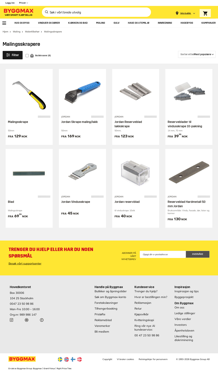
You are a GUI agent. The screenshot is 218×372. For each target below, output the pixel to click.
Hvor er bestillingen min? (150, 297)
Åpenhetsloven (184, 330)
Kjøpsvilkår (141, 314)
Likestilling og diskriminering (184, 338)
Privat (22, 2)
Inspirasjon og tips (187, 291)
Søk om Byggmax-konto (110, 297)
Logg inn (9, 2)
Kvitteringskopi (144, 320)
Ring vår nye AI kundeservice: (144, 327)
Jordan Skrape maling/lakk (79, 122)
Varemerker (102, 326)
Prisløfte (100, 314)
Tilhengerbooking (106, 308)
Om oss (179, 307)
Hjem (5, 31)
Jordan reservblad (127, 202)
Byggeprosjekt (184, 297)
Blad (11, 202)
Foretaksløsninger (106, 303)
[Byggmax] (18, 12)
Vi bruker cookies (125, 359)
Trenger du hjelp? (145, 291)
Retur (138, 308)
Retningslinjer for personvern (153, 359)
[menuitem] (4, 23)
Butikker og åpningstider (111, 291)
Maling (16, 31)
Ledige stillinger (185, 313)
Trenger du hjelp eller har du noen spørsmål (51, 253)
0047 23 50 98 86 (22, 303)
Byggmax (37, 368)
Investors (181, 325)
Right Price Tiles (64, 368)
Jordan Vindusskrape (75, 202)
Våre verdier (183, 319)
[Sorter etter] (197, 54)
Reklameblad (103, 320)
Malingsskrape (18, 122)
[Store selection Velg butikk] (185, 13)
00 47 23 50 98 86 (146, 335)
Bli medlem (102, 331)
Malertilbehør (32, 31)
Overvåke (197, 254)
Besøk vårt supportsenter (25, 263)
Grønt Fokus (49, 368)
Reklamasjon (142, 303)
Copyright (107, 359)
